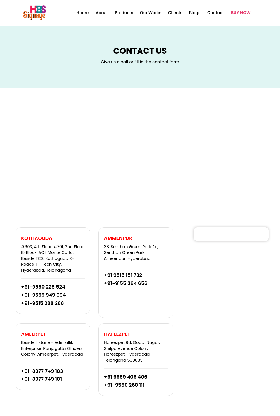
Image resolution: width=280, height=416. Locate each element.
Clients (175, 13)
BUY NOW (241, 13)
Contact (215, 13)
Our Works (150, 13)
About (102, 13)
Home (83, 13)
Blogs (194, 13)
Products (124, 13)
